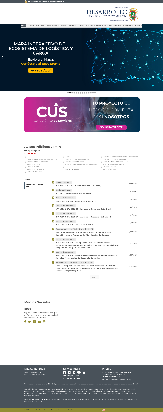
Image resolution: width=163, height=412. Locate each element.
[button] (35, 26)
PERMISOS (99, 25)
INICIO (23, 25)
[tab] (36, 179)
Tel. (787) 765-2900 (71, 376)
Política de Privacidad (111, 377)
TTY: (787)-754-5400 (71, 378)
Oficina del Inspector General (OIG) (116, 380)
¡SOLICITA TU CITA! (111, 127)
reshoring (63, 25)
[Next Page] (94, 277)
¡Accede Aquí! (41, 70)
